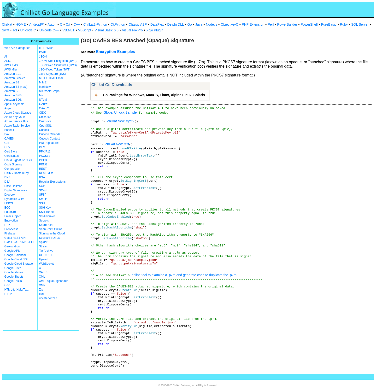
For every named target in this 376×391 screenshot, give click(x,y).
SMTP (43, 199)
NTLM (43, 99)
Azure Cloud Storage (17, 112)
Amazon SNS (13, 95)
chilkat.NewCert (117, 144)
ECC (7, 207)
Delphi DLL (175, 24)
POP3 (43, 160)
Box (6, 134)
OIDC (42, 112)
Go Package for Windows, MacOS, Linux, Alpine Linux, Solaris (154, 95)
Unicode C (28, 30)
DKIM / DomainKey (16, 173)
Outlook (44, 130)
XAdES (43, 272)
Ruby (344, 24)
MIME (43, 82)
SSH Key (45, 207)
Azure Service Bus (16, 121)
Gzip (7, 285)
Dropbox (9, 194)
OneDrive (45, 121)
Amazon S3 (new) (15, 86)
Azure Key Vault (14, 117)
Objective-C (229, 24)
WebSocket (46, 263)
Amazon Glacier (14, 78)
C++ (77, 24)
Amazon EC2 (12, 74)
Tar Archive (46, 250)
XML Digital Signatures (53, 281)
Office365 (45, 117)
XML (42, 276)
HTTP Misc (46, 48)
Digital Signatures (15, 190)
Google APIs (12, 250)
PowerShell (309, 24)
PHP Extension (253, 24)
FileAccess (11, 229)
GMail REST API (14, 237)
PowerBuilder (287, 24)
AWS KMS (11, 65)
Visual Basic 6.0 (106, 30)
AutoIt (52, 24)
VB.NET (69, 30)
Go (189, 24)
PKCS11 (44, 156)
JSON (43, 56)
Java (198, 24)
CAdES (9, 138)
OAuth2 (44, 108)
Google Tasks (13, 281)
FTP (7, 225)
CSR (7, 143)
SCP (42, 186)
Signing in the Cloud (52, 233)
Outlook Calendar (50, 134)
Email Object (12, 216)
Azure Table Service (17, 125)
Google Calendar (15, 255)
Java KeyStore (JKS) (52, 74)
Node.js (211, 24)
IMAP (42, 52)
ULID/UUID (46, 255)
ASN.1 (8, 61)
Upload (43, 259)
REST (43, 168)
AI (5, 56)
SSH (42, 203)
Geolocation (12, 246)
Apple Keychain (14, 104)
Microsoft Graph (49, 91)
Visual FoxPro (132, 30)
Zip (41, 289)
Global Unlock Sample (120, 112)
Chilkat (7, 24)
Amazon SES (12, 91)
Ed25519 (10, 212)
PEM (42, 147)
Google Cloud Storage (18, 263)
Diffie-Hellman (13, 186)
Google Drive (12, 268)
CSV (7, 147)
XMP (42, 285)
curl (41, 294)
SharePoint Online (50, 229)
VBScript (84, 30)
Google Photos (13, 272)
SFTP (43, 194)
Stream (43, 246)
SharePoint (46, 225)
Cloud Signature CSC (18, 160)
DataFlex (157, 24)
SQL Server (360, 24)
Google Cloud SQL (16, 259)
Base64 (9, 130)
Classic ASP (138, 24)
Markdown (45, 86)
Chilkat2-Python (95, 24)
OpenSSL (45, 125)
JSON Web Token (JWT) (54, 69)
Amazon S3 (11, 82)
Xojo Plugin (154, 30)
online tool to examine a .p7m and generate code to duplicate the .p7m (184, 275)
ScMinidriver (47, 216)
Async (8, 108)
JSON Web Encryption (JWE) (57, 61)
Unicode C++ (49, 30)
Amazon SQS (13, 99)
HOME (21, 24)
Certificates (11, 156)
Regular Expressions (52, 181)
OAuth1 (44, 104)
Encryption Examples (115, 52)
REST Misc (46, 173)
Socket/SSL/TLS (49, 237)
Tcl (15, 30)
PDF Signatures (49, 143)
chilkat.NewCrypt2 (120, 121)
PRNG (43, 164)
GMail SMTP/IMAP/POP (19, 242)
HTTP (8, 294)
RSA (42, 177)
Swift (5, 30)
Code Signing (13, 164)
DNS (7, 177)
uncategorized (48, 298)
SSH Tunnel (46, 212)
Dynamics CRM (14, 199)
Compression (12, 168)
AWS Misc (11, 69)
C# (68, 24)
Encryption (11, 220)
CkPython (118, 24)
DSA (7, 181)
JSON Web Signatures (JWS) (58, 65)
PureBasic (328, 24)
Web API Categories (17, 48)
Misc (42, 95)
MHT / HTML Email (51, 78)
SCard (43, 190)
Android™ (36, 24)
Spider (43, 242)
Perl (271, 24)
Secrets (44, 220)
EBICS (8, 203)
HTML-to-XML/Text (16, 289)
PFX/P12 (45, 151)
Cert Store (11, 151)
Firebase (10, 233)
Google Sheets (13, 276)
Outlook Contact (49, 138)
